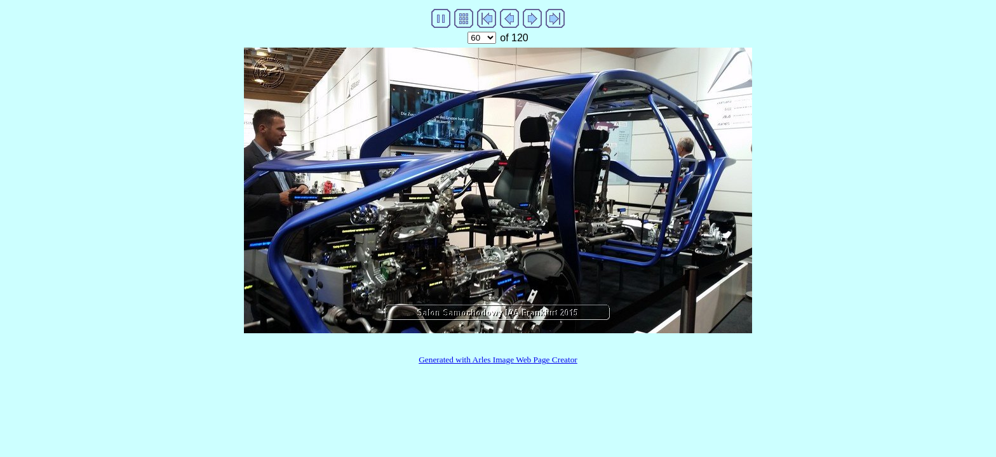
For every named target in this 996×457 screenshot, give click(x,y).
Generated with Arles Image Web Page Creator (498, 359)
